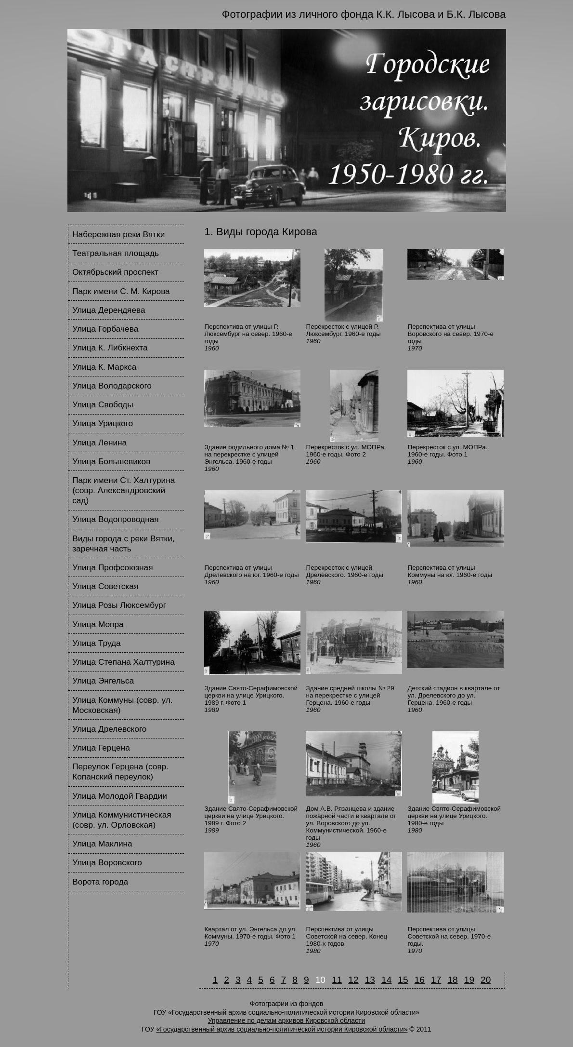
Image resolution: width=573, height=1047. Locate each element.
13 (370, 980)
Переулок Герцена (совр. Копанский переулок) (120, 771)
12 (353, 980)
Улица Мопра (98, 624)
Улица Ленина (99, 442)
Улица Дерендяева (108, 310)
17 (436, 980)
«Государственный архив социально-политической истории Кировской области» (281, 1029)
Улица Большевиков (111, 461)
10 (320, 980)
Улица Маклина (102, 843)
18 (452, 980)
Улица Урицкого (102, 423)
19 (469, 980)
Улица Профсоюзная (112, 567)
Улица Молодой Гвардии (119, 796)
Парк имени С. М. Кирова (121, 291)
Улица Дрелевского (109, 729)
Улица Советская (105, 586)
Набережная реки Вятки (118, 234)
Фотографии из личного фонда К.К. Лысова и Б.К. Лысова (364, 14)
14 (386, 980)
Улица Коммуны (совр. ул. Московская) (122, 705)
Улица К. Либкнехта (109, 347)
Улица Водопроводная (115, 519)
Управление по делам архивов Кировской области (286, 1020)
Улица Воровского (107, 862)
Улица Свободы (102, 404)
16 (420, 980)
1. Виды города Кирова (261, 232)
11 (337, 980)
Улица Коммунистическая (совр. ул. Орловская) (121, 820)
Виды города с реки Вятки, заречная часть (123, 543)
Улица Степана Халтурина (123, 662)
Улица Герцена (101, 747)
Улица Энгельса (103, 680)
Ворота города (100, 881)
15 (403, 980)
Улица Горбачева (105, 329)
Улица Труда (96, 643)
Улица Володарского (112, 385)
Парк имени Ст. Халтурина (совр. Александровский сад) (123, 490)
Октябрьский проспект (115, 272)
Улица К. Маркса (104, 367)
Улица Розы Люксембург (119, 605)
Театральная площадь (115, 253)
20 (486, 980)
